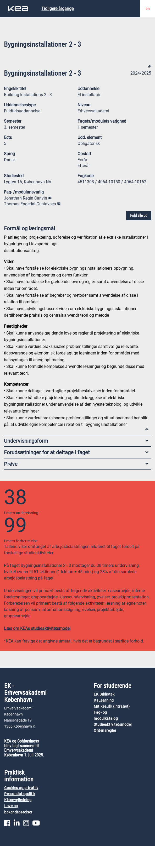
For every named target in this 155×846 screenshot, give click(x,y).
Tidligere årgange (57, 8)
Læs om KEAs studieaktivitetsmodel (37, 628)
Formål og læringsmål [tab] (76, 229)
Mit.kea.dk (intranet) (112, 706)
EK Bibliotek (104, 694)
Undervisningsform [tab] (76, 441)
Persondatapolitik (19, 794)
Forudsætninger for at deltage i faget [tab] (76, 452)
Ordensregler (105, 730)
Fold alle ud (138, 215)
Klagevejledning (18, 800)
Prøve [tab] (76, 464)
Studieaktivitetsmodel (113, 724)
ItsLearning (104, 700)
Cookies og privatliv (21, 788)
